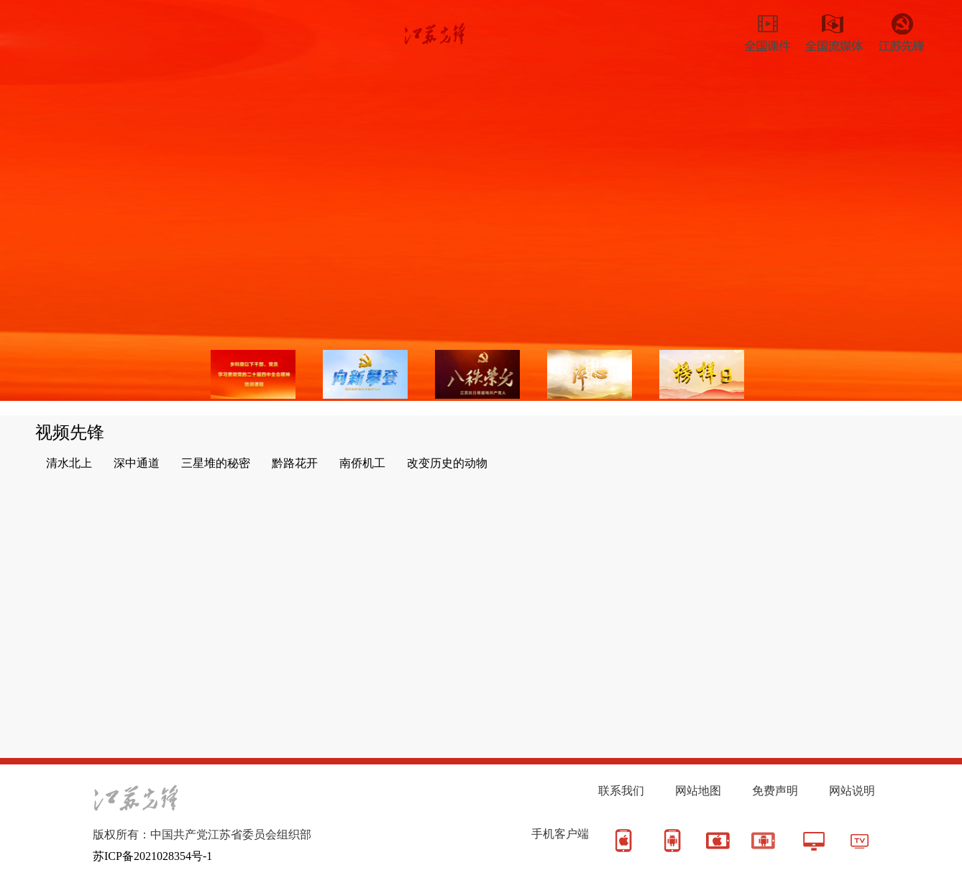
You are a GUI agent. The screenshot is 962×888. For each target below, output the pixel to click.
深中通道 (137, 463)
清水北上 (69, 463)
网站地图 (698, 791)
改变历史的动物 (447, 463)
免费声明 (775, 791)
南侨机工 (362, 463)
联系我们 (621, 791)
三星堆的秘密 (215, 463)
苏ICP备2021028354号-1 (152, 856)
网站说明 (852, 791)
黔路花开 (295, 463)
